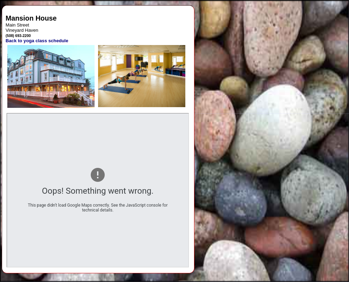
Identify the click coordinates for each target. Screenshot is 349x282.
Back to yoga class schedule (37, 40)
